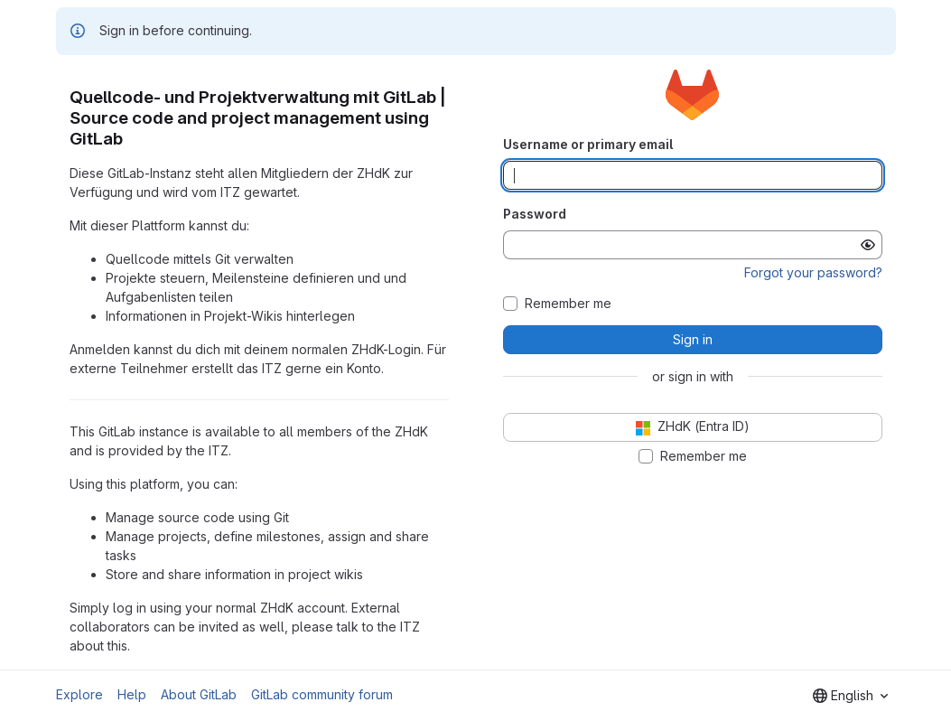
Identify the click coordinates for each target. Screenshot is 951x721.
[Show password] (867, 244)
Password (534, 213)
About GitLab (199, 694)
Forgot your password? (813, 272)
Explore (79, 694)
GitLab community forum (322, 694)
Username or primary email (588, 144)
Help (131, 694)
